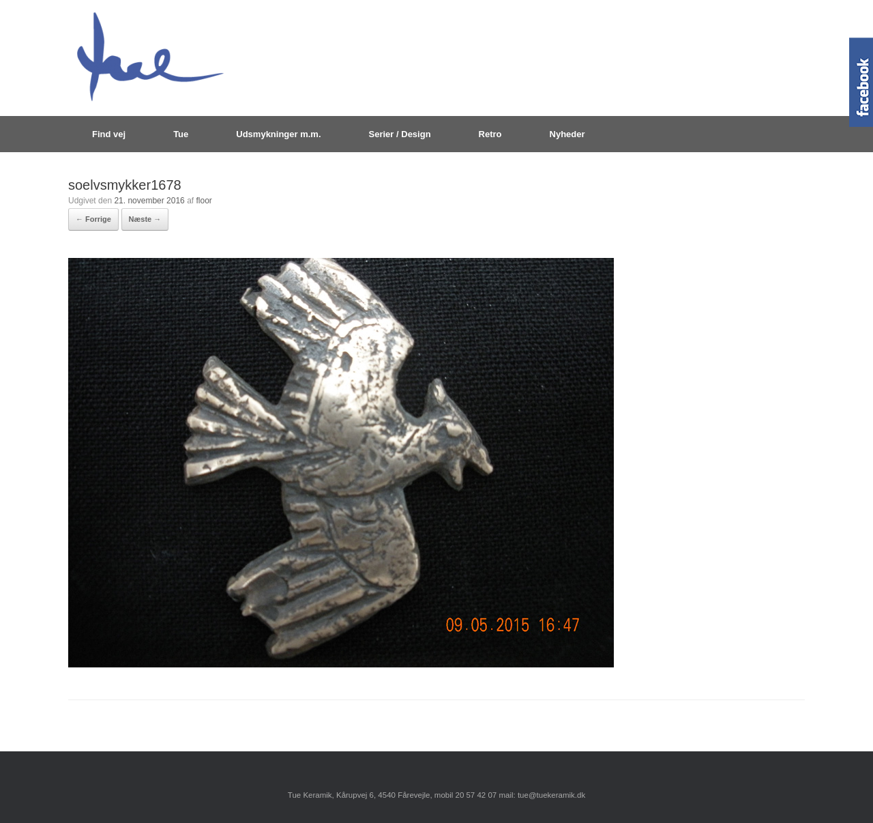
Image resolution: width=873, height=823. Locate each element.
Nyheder (567, 134)
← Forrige (93, 219)
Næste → (145, 219)
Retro (490, 134)
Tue (180, 134)
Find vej (108, 134)
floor (203, 200)
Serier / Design (400, 134)
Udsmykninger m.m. (278, 134)
